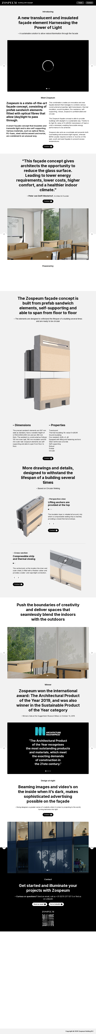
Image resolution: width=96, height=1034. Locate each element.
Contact (89, 3)
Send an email (38, 904)
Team (80, 3)
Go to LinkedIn (55, 904)
